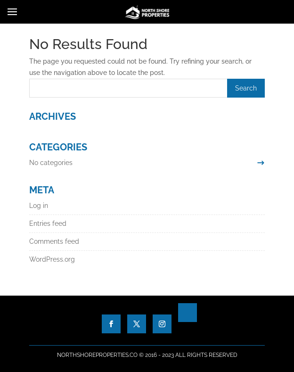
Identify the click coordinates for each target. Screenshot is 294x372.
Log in (38, 205)
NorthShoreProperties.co (97, 355)
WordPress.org (52, 259)
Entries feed (47, 223)
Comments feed (54, 241)
